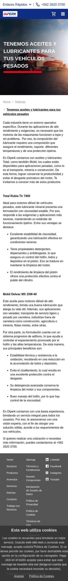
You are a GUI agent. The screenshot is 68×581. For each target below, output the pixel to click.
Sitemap (30, 459)
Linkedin (55, 459)
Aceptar (19, 576)
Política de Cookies (41, 576)
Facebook (55, 466)
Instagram (55, 472)
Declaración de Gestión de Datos (34, 490)
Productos (12, 472)
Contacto (12, 499)
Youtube (54, 479)
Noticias (11, 492)
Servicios (12, 486)
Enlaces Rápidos (15, 4)
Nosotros (12, 466)
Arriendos (12, 479)
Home (10, 459)
